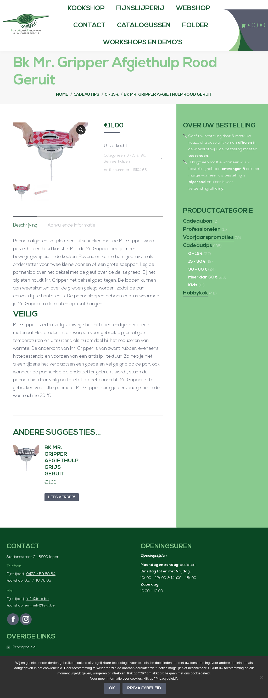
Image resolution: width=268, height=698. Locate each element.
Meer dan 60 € (202, 288)
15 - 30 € (196, 272)
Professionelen (202, 240)
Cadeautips (197, 256)
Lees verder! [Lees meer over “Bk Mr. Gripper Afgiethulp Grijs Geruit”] (61, 508)
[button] (81, 140)
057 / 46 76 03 (38, 591)
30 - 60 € (197, 280)
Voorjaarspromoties (208, 248)
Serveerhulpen (117, 172)
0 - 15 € (133, 166)
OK (112, 688)
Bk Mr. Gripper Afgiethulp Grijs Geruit (61, 471)
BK (143, 166)
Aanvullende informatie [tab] (71, 236)
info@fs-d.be (37, 610)
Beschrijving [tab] (25, 236)
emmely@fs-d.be (40, 616)
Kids (192, 296)
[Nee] (261, 677)
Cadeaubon (197, 231)
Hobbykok (195, 303)
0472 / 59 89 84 (40, 585)
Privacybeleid (144, 688)
